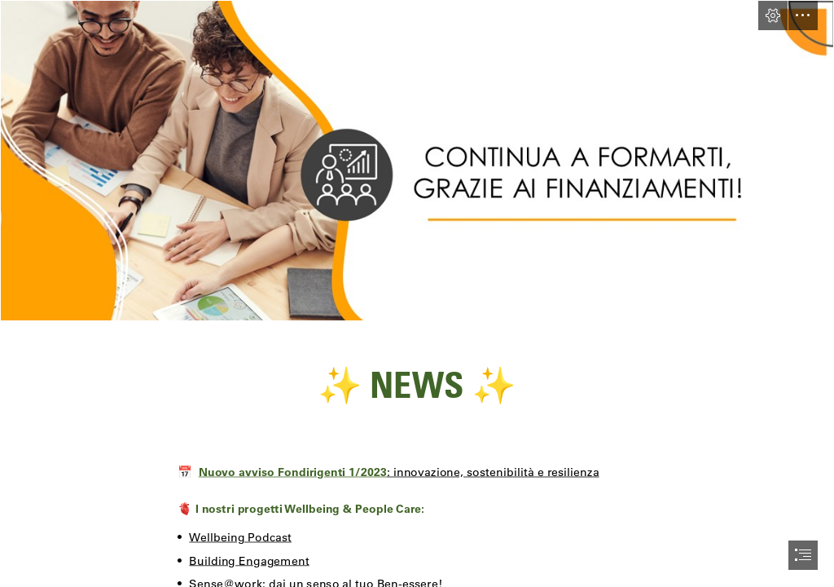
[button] (773, 15)
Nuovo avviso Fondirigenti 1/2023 (293, 471)
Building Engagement (249, 560)
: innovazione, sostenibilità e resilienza (493, 471)
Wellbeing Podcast (241, 536)
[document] (417, 293)
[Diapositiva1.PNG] (417, 160)
